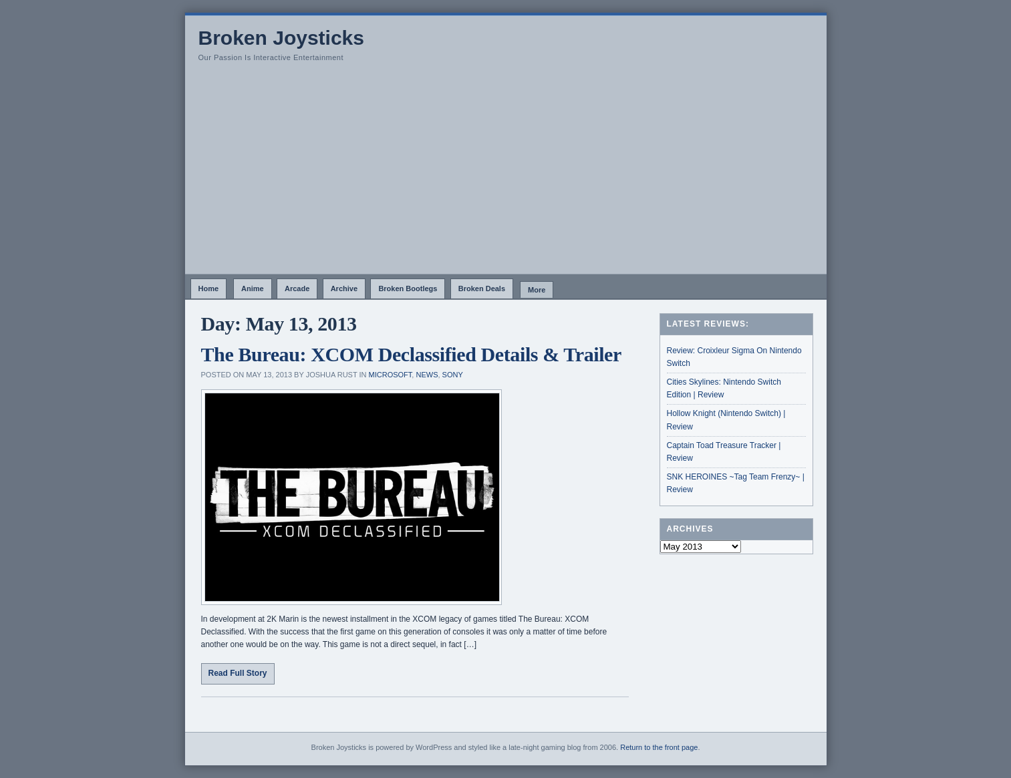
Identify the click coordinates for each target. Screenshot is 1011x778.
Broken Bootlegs (407, 288)
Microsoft (390, 375)
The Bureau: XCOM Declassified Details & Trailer (411, 354)
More (536, 290)
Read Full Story (237, 673)
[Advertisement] (506, 173)
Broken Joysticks (281, 38)
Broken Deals (481, 288)
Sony (452, 375)
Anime (252, 288)
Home (208, 288)
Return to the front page (659, 747)
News (427, 375)
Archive (344, 288)
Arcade (297, 288)
